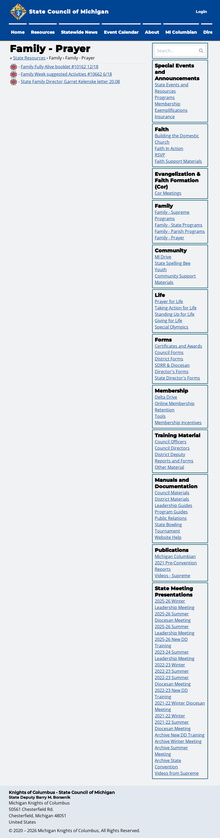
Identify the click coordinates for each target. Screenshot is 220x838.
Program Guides (171, 512)
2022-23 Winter (170, 665)
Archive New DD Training (180, 735)
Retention (164, 410)
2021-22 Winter (170, 716)
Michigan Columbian (175, 556)
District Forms (169, 359)
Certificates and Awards (178, 346)
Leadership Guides (173, 505)
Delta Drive (166, 397)
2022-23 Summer (172, 671)
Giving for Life (168, 321)
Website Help (168, 537)
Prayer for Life (169, 301)
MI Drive (163, 257)
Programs (165, 97)
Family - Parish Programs (180, 231)
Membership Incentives (178, 423)
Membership (167, 104)
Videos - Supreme (172, 575)
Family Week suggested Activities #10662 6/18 (66, 74)
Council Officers (170, 442)
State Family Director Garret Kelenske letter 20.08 (70, 81)
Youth (161, 270)
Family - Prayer (169, 238)
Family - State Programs (178, 225)
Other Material (169, 467)
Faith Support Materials (178, 161)
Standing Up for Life (174, 314)
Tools (160, 416)
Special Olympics (171, 327)
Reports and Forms (174, 461)
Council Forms (169, 352)
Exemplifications (171, 110)
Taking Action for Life (176, 308)
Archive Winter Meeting (178, 741)
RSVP (160, 155)
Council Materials (172, 493)
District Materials (172, 499)
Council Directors (172, 448)
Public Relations (171, 518)
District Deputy (170, 454)
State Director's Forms (177, 378)
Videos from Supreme (177, 773)
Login (201, 11)
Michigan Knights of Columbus (68, 830)
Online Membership (174, 403)
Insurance (165, 117)
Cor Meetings (168, 193)
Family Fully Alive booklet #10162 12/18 (59, 67)
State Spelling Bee (172, 263)
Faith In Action (169, 148)
